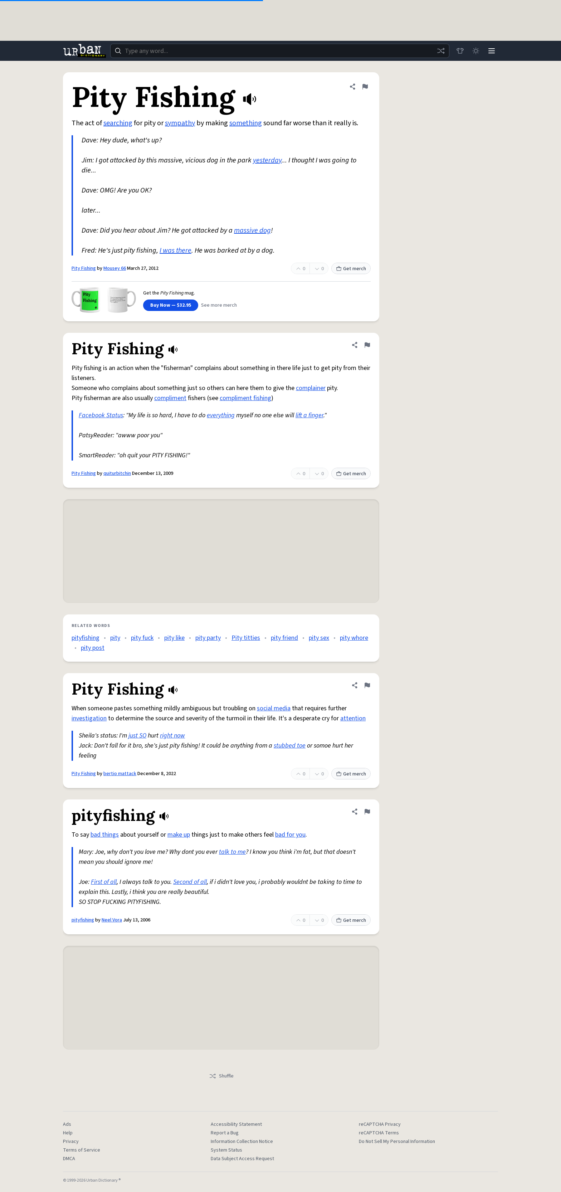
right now (172, 735)
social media (274, 708)
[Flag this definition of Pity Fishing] (365, 86)
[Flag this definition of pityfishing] (367, 811)
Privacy (71, 1141)
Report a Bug (225, 1133)
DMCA (69, 1158)
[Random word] (440, 51)
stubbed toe (290, 745)
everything (221, 415)
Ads (67, 1124)
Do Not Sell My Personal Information (397, 1141)
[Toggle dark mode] (475, 50)
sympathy (180, 123)
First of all (104, 881)
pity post (92, 647)
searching (117, 123)
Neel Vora (112, 920)
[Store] (460, 50)
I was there (175, 250)
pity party (208, 637)
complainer (311, 388)
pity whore (354, 637)
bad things (105, 834)
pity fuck (142, 637)
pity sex (319, 637)
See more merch (219, 305)
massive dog (252, 230)
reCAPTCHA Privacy (380, 1124)
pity (115, 637)
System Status (226, 1150)
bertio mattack (119, 773)
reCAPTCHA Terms (379, 1133)
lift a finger (309, 415)
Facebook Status (101, 415)
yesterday (267, 160)
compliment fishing (245, 398)
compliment (170, 398)
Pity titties (245, 637)
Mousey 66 (114, 268)
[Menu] (491, 50)
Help (68, 1133)
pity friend (284, 637)
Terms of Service (81, 1150)
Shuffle (221, 1076)
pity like (174, 637)
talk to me (232, 851)
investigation (89, 718)
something (245, 123)
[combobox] (279, 51)
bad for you (290, 834)
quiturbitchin (117, 473)
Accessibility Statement (236, 1124)
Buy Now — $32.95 (170, 305)
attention (353, 718)
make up (178, 834)
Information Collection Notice (242, 1141)
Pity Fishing (84, 268)
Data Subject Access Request (242, 1158)
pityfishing (85, 637)
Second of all (190, 881)
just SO (137, 735)
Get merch (351, 268)
